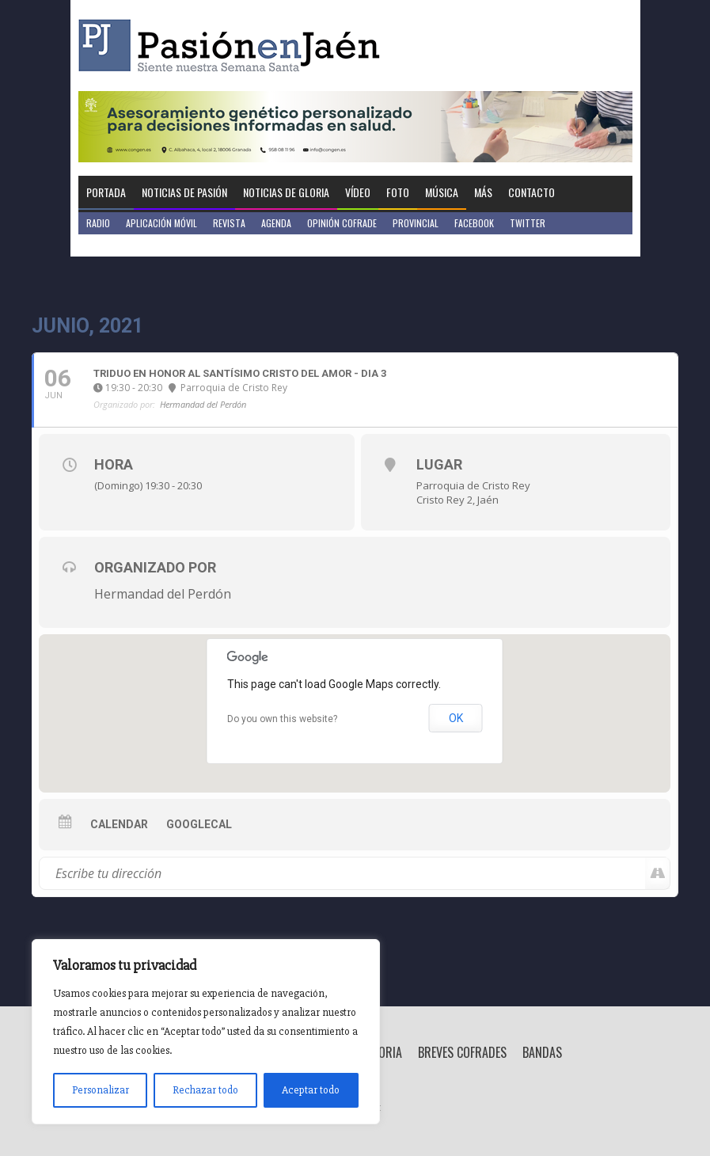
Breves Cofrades (462, 1052)
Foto (397, 192)
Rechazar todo (205, 1090)
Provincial (416, 223)
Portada (106, 192)
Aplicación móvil (161, 223)
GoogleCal (199, 824)
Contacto (531, 192)
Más (483, 192)
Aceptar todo (311, 1090)
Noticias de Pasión (184, 192)
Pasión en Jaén (233, 45)
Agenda (276, 223)
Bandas (542, 1052)
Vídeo (357, 192)
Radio (98, 223)
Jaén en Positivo (120, 245)
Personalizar (100, 1090)
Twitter (527, 223)
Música (441, 192)
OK (456, 718)
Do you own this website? (282, 718)
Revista (229, 223)
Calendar (119, 824)
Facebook (474, 223)
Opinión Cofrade (342, 223)
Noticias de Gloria (286, 192)
